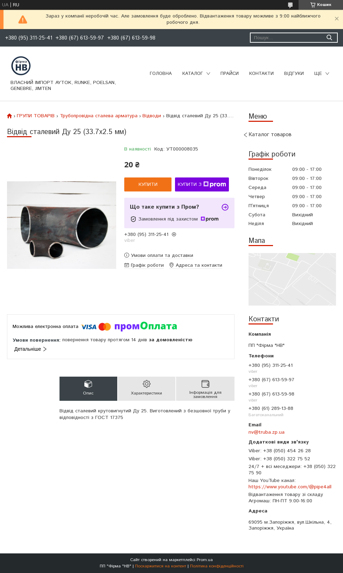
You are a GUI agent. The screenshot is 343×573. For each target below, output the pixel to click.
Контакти (261, 73)
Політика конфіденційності (217, 566)
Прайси (229, 73)
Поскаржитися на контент (160, 566)
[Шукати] (329, 37)
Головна (161, 73)
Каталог (192, 73)
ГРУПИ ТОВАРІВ (36, 115)
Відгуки (294, 73)
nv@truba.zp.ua (266, 432)
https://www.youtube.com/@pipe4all (289, 486)
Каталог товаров (270, 134)
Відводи (151, 115)
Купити (148, 184)
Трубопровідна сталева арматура (99, 115)
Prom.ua (205, 560)
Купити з (202, 184)
